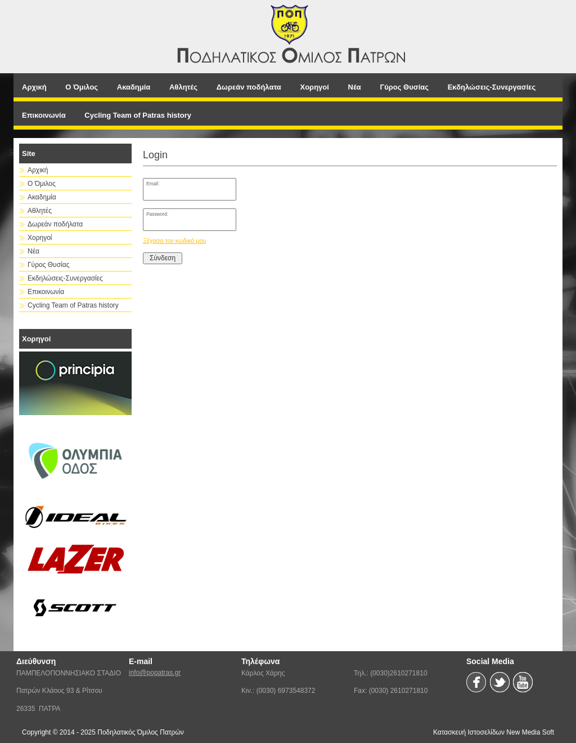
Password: (157, 214)
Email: (152, 183)
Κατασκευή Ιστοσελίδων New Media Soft (493, 732)
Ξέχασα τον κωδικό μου (174, 240)
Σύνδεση (163, 258)
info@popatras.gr (155, 673)
